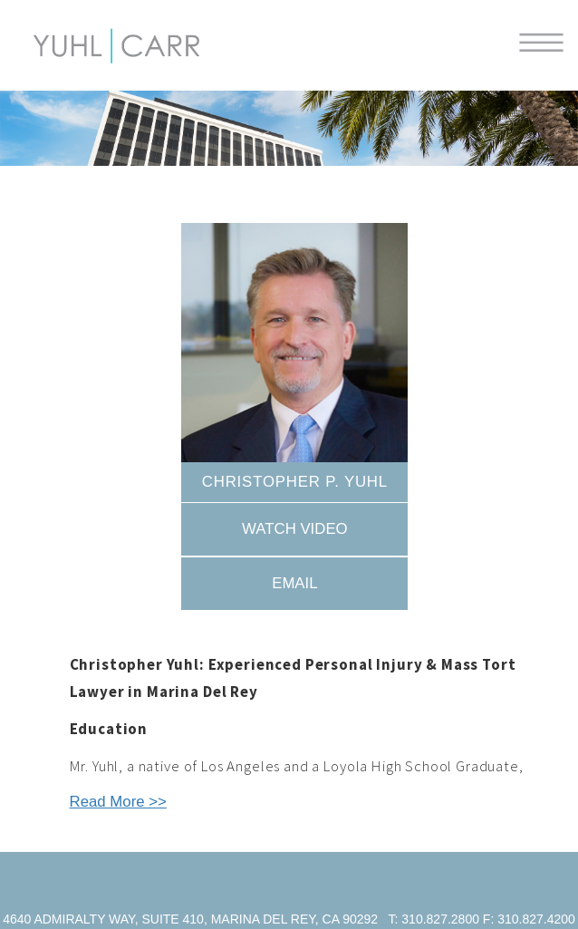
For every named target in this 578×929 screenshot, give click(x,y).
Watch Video (295, 528)
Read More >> (118, 801)
